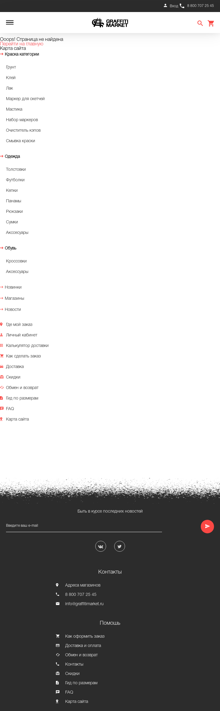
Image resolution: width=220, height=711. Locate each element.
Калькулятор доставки (27, 346)
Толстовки (16, 170)
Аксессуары (17, 272)
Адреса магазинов (82, 585)
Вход (174, 6)
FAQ (10, 409)
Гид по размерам (22, 398)
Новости (13, 310)
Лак (9, 88)
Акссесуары (17, 233)
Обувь (10, 248)
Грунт (11, 67)
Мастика (14, 110)
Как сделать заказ (23, 356)
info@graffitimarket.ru (84, 604)
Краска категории (22, 55)
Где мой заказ (19, 325)
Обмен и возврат (22, 388)
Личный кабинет (21, 335)
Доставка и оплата (83, 646)
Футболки (15, 180)
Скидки (13, 377)
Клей (11, 78)
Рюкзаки (14, 212)
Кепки (12, 191)
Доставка (15, 367)
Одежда (12, 157)
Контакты (74, 665)
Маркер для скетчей (25, 99)
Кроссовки (16, 261)
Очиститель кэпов (23, 131)
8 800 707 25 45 (200, 6)
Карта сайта (17, 419)
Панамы (13, 201)
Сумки (12, 222)
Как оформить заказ (85, 637)
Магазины (14, 299)
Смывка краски (20, 141)
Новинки (13, 288)
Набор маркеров (22, 120)
